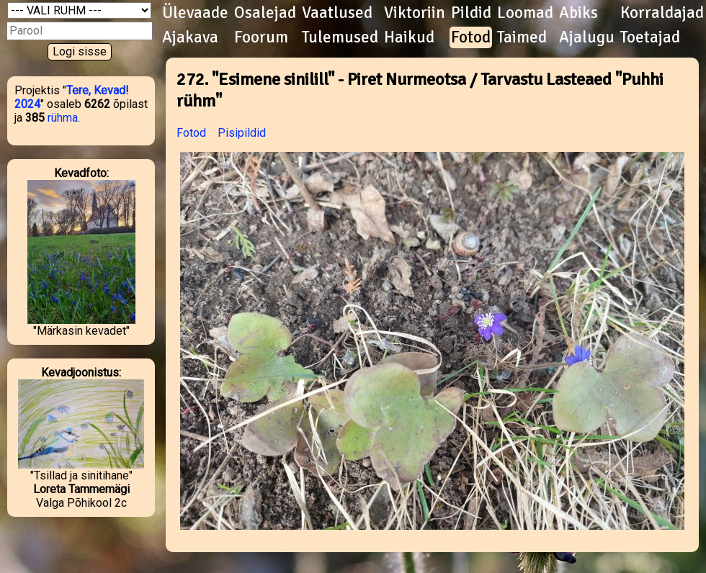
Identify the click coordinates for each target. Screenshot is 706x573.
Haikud (409, 37)
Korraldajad (662, 13)
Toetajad (650, 37)
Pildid (471, 13)
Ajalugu (587, 37)
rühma (63, 118)
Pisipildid (242, 133)
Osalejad (265, 13)
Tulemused (340, 37)
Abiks (578, 13)
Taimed (522, 37)
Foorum (261, 37)
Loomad (525, 13)
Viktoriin (414, 13)
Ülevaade (195, 13)
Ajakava (190, 37)
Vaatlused (337, 13)
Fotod (471, 37)
